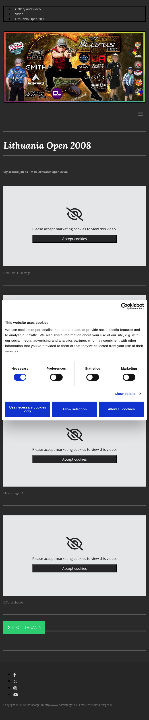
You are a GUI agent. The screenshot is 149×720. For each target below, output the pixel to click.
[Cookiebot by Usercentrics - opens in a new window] (124, 306)
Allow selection (74, 409)
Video (19, 14)
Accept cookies (74, 238)
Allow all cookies (121, 409)
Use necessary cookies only (27, 409)
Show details (125, 394)
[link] (74, 214)
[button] (24, 627)
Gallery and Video (28, 9)
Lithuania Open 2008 (30, 19)
